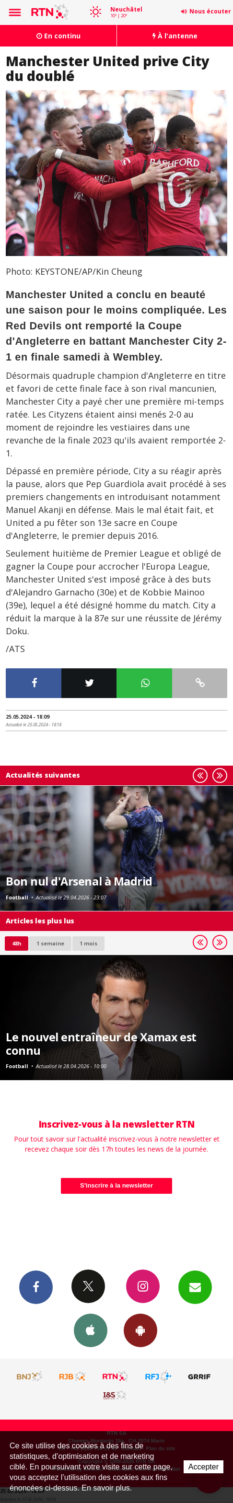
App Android (140, 1330)
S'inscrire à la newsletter (116, 1185)
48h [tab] (16, 943)
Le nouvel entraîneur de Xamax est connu (101, 1043)
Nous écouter (210, 11)
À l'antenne (175, 35)
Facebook (36, 1286)
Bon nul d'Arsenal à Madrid (79, 881)
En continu (58, 35)
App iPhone (90, 1330)
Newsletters (195, 1286)
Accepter (203, 1467)
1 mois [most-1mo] (88, 943)
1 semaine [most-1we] (50, 943)
